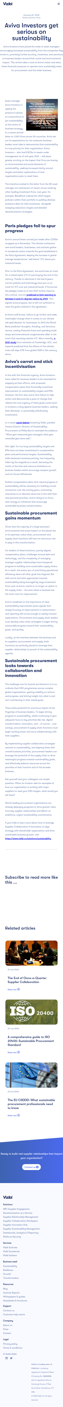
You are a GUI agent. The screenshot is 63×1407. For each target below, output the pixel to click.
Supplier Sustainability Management (21, 1229)
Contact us (31, 1167)
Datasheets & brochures (15, 1300)
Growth (7, 1274)
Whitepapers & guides (14, 1296)
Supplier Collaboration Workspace (20, 1221)
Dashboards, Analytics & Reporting (20, 1233)
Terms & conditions (12, 1348)
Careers (7, 1333)
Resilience (8, 1270)
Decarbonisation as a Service (17, 1213)
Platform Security (12, 1237)
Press (5, 1329)
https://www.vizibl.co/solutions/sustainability (28, 838)
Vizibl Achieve (10, 1255)
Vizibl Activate (10, 1247)
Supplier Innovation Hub (15, 1225)
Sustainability (10, 1266)
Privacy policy (10, 1344)
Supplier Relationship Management (20, 1217)
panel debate (22, 422)
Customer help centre (14, 1314)
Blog (5, 1289)
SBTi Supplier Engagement (16, 1209)
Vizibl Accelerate (11, 1251)
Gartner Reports (11, 1292)
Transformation (11, 1278)
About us (7, 1325)
